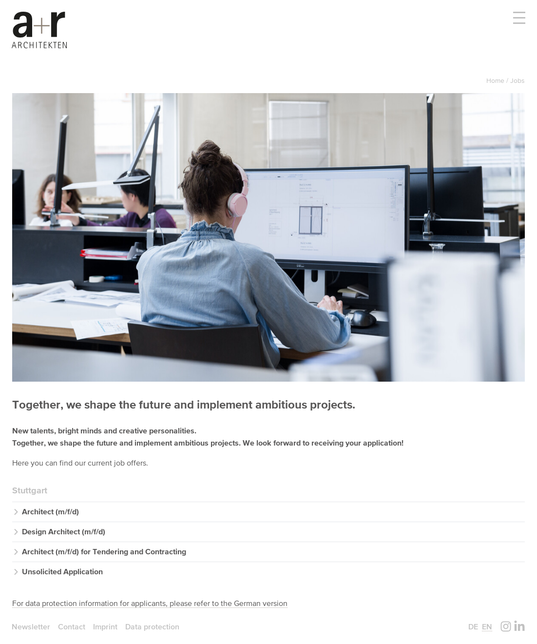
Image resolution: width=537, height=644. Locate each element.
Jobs (517, 80)
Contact (71, 626)
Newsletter (31, 626)
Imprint (105, 626)
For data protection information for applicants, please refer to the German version (150, 603)
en (487, 626)
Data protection (152, 626)
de (473, 626)
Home (496, 80)
